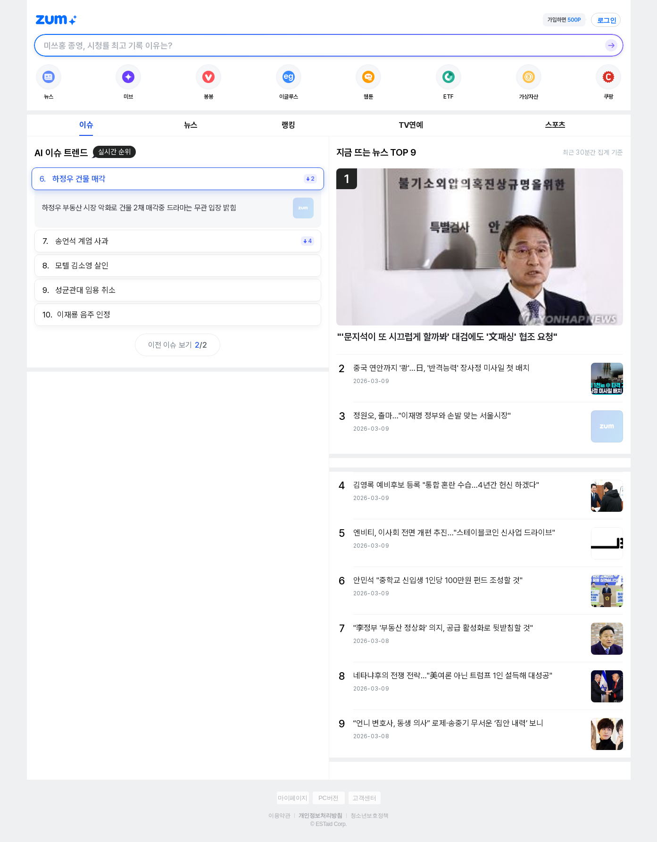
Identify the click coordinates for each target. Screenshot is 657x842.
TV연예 (411, 125)
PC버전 (328, 797)
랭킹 (288, 125)
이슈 (85, 125)
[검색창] (316, 45)
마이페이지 (293, 797)
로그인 (607, 20)
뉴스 (190, 125)
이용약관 (279, 815)
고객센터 (364, 797)
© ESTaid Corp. (328, 824)
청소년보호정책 (369, 815)
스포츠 (555, 125)
